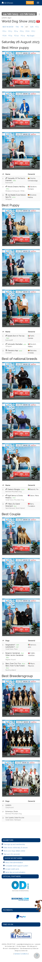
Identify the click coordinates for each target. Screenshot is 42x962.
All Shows (7, 3)
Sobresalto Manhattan (15, 344)
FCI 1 (37, 27)
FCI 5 (21, 31)
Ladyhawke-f (10, 647)
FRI (22, 27)
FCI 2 (4, 31)
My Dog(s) (30, 36)
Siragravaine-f (10, 645)
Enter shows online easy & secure (15, 847)
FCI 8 (4, 36)
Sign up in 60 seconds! (12, 854)
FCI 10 (16, 36)
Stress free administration (14, 862)
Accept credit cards (12, 869)
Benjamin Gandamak (12, 653)
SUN (31, 27)
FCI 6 (27, 31)
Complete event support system (16, 866)
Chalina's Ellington (13, 489)
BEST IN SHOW (8, 27)
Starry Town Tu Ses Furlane (15, 666)
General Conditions (21, 954)
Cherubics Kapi (12, 350)
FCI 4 (16, 31)
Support (30, 3)
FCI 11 (23, 36)
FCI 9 (10, 36)
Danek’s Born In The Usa (15, 336)
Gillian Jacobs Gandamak (14, 655)
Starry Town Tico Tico (13, 663)
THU (17, 27)
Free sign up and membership (14, 844)
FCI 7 (33, 31)
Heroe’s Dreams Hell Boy (16, 186)
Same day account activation (15, 872)
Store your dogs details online (14, 851)
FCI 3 (10, 31)
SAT (26, 27)
